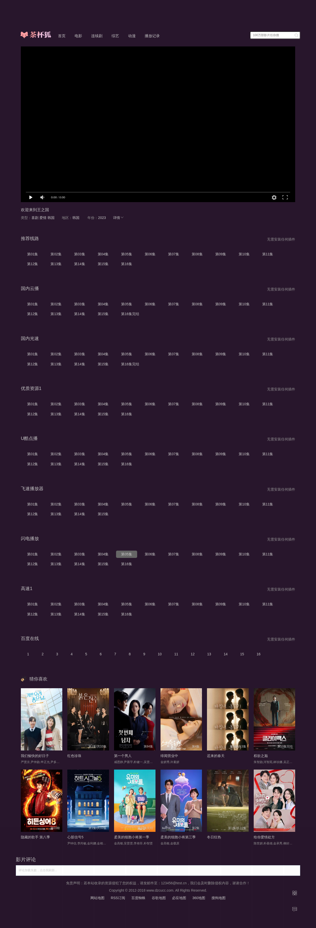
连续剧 (96, 36)
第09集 (220, 254)
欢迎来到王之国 (35, 210)
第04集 (103, 254)
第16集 (126, 264)
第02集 (56, 254)
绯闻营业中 (169, 756)
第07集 (173, 254)
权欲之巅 (261, 756)
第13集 (56, 264)
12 (193, 654)
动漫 (132, 36)
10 (160, 654)
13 (209, 654)
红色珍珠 (74, 756)
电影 (78, 36)
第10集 (244, 254)
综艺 (115, 36)
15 (242, 654)
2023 (102, 218)
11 (176, 654)
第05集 (126, 254)
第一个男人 (123, 756)
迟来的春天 (216, 756)
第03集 (79, 254)
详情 (118, 218)
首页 (62, 36)
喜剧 (34, 218)
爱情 (42, 218)
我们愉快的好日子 (35, 756)
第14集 (79, 264)
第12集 (32, 264)
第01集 (32, 254)
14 (226, 654)
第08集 (197, 254)
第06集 (150, 254)
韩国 (51, 218)
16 (259, 654)
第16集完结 (130, 314)
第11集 (267, 254)
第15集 (103, 264)
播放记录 (152, 36)
